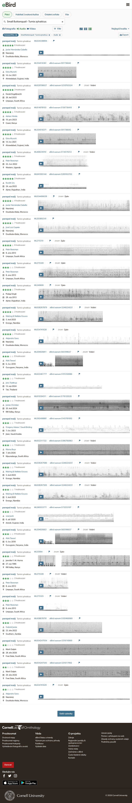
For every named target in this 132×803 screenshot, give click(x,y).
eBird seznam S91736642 (60, 63)
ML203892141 (40, 219)
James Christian (12, 405)
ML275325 (39, 596)
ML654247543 (40, 663)
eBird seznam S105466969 (61, 618)
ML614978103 (40, 108)
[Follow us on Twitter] (9, 776)
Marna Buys (11, 449)
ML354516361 (40, 63)
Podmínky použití (108, 742)
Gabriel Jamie (11, 627)
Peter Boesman (12, 161)
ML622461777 (40, 374)
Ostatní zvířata (52, 14)
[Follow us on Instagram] (15, 776)
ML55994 (38, 552)
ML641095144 (40, 174)
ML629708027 (40, 85)
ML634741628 (40, 330)
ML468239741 (40, 152)
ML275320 (39, 263)
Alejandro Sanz (12, 338)
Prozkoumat (9, 733)
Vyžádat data (40, 746)
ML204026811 (40, 352)
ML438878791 (40, 618)
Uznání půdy (106, 733)
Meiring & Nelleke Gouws (17, 316)
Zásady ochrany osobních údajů (115, 739)
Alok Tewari (11, 361)
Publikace (39, 744)
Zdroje (71, 738)
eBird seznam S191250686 (61, 374)
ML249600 (39, 285)
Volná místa (73, 749)
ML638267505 (40, 485)
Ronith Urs (10, 183)
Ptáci (7, 14)
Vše (67, 14)
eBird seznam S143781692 (61, 419)
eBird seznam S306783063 (61, 441)
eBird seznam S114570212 (60, 152)
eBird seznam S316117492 (61, 663)
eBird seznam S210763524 (61, 85)
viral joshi (10, 516)
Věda (38, 733)
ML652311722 (40, 441)
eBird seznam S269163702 (61, 174)
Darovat (8, 765)
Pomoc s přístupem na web (112, 736)
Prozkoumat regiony (10, 741)
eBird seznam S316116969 (61, 641)
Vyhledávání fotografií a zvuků (15, 746)
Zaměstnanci (73, 746)
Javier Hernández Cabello (16, 50)
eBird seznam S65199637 (60, 352)
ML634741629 (40, 685)
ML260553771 (40, 507)
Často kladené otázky (77, 755)
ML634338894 (40, 41)
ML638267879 (40, 308)
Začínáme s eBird (75, 752)
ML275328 (39, 574)
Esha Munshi (11, 72)
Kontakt (71, 758)
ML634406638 (40, 196)
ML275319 (38, 241)
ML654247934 (40, 641)
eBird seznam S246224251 (61, 308)
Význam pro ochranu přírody (47, 741)
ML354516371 (40, 130)
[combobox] (33, 21)
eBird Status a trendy (44, 738)
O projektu (74, 733)
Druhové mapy (8, 738)
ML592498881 (40, 419)
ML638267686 (40, 463)
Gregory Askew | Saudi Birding (19, 427)
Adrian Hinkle (11, 116)
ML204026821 (40, 530)
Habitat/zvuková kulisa (27, 14)
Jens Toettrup (11, 383)
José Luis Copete (13, 227)
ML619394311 (40, 396)
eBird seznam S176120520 (60, 396)
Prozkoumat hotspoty (11, 744)
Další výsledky (66, 714)
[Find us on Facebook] (4, 776)
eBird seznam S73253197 (61, 507)
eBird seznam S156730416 (60, 108)
